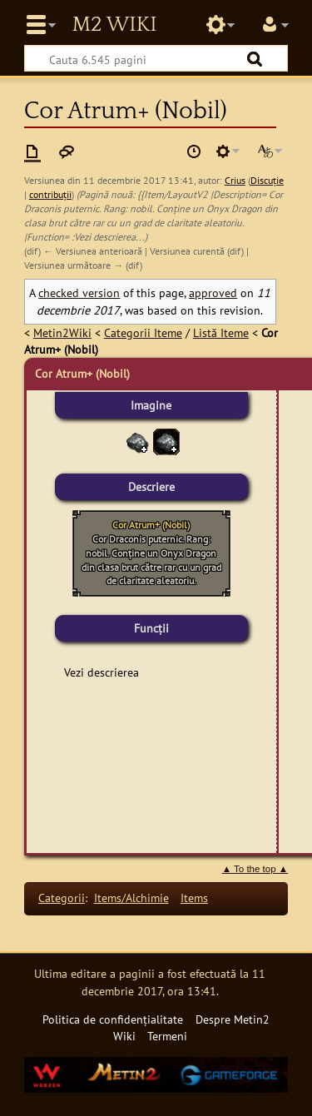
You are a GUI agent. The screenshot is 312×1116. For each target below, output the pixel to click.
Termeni (167, 1036)
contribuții (50, 194)
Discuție (267, 180)
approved (213, 292)
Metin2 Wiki (114, 25)
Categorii (61, 897)
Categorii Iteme (143, 332)
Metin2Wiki (62, 332)
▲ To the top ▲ (255, 869)
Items (194, 897)
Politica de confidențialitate (112, 1019)
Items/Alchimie (131, 897)
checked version (79, 292)
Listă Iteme (221, 332)
